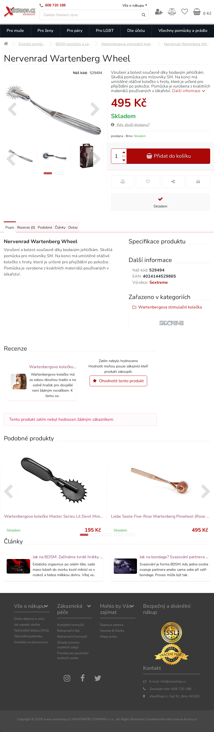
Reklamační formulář (72, 636)
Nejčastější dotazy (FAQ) (31, 630)
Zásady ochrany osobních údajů (68, 644)
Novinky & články (112, 630)
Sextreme (158, 282)
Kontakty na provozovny (31, 642)
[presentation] (12, 110)
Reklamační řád (68, 630)
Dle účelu (136, 30)
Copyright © (25, 719)
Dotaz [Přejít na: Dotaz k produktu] (73, 227)
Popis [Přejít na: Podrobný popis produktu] (9, 227)
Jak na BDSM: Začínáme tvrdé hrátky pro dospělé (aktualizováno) (91, 557)
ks (124, 156)
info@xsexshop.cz (173, 681)
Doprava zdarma (111, 625)
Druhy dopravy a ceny (29, 618)
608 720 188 (55, 5)
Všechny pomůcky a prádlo (182, 30)
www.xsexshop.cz (57, 719)
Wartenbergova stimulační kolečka (170, 307)
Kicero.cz (190, 719)
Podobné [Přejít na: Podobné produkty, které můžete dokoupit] (45, 227)
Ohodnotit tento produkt (118, 381)
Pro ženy (45, 30)
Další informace (189, 91)
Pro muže (15, 30)
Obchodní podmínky (28, 636)
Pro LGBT (105, 30)
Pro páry (74, 30)
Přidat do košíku (168, 156)
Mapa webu (108, 636)
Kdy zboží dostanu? (130, 124)
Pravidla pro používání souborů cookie (73, 655)
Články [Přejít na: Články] (60, 227)
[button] (47, 173)
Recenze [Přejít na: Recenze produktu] (26, 227)
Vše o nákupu (133, 5)
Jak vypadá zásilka (27, 624)
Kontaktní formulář (70, 625)
